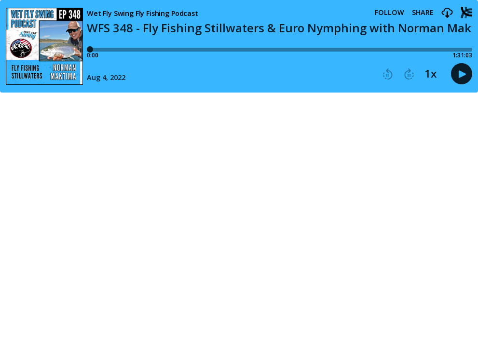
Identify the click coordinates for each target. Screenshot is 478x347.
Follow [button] (389, 12)
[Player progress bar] (279, 50)
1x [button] (430, 73)
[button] (447, 13)
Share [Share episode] (423, 12)
